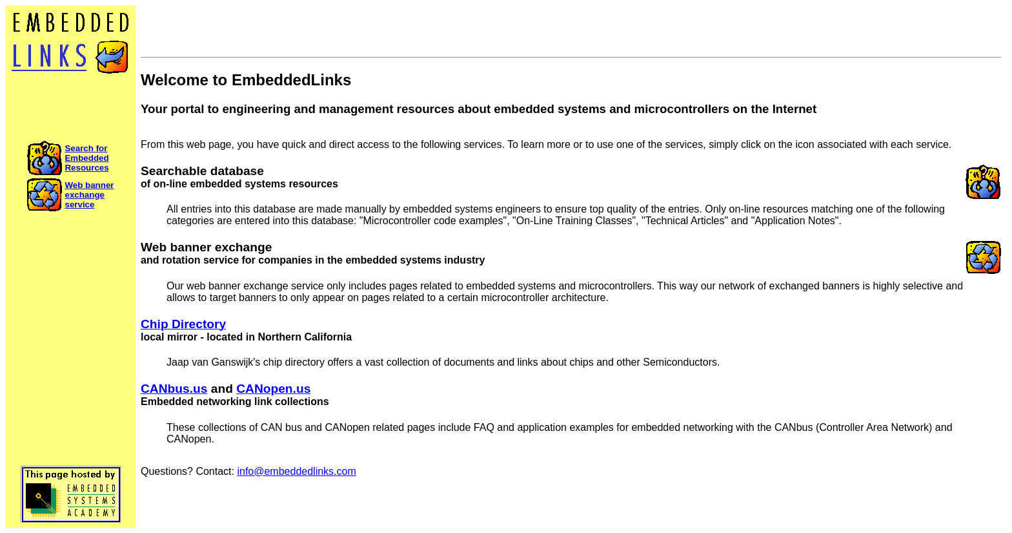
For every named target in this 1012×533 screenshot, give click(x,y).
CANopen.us (273, 388)
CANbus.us (174, 388)
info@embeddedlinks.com (296, 471)
